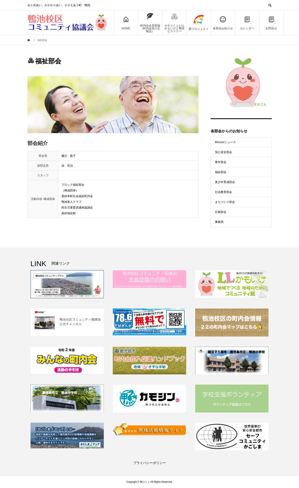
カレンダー (247, 22)
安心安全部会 (223, 152)
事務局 (219, 222)
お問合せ (271, 22)
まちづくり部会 (225, 202)
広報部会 (220, 212)
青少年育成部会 (225, 182)
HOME (126, 22)
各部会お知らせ (223, 22)
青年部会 (220, 162)
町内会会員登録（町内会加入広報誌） (150, 23)
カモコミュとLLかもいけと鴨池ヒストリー (174, 23)
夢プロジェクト (199, 23)
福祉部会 (220, 172)
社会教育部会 (223, 192)
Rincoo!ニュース (225, 142)
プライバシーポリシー (149, 463)
